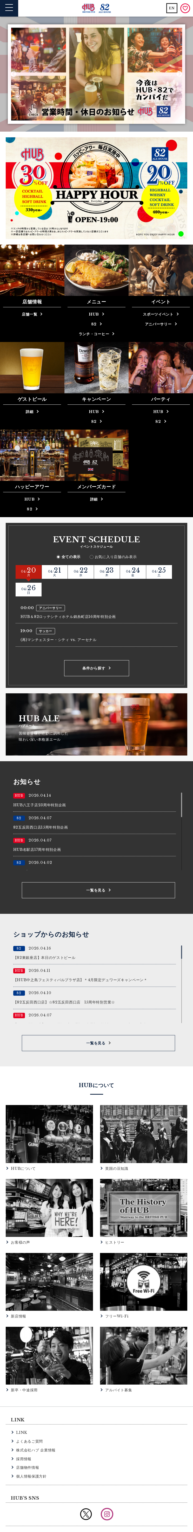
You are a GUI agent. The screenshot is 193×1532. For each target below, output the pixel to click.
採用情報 (23, 1441)
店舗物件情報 (27, 1450)
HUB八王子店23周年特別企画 (39, 787)
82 (94, 324)
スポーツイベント (158, 314)
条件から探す (93, 651)
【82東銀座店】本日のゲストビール (44, 940)
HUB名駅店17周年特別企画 (37, 832)
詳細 (29, 411)
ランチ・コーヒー (94, 334)
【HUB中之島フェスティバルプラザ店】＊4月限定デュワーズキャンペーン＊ (80, 962)
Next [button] (179, 74)
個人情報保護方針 (31, 1459)
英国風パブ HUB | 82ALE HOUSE (96, 8)
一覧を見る (95, 873)
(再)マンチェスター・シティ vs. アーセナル (59, 622)
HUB (94, 314)
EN (172, 8)
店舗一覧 (29, 314)
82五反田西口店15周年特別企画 (40, 810)
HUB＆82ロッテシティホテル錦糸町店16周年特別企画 (68, 599)
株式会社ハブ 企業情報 (36, 1432)
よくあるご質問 (29, 1424)
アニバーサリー (158, 324)
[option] (96, 74)
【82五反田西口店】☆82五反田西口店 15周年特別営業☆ (64, 984)
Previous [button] (13, 74)
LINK (21, 1415)
